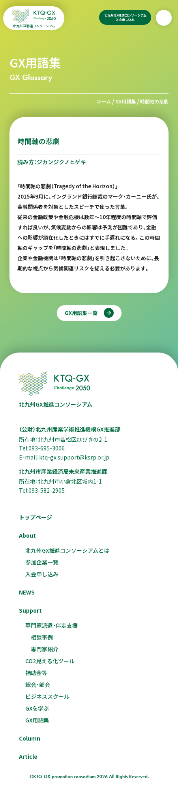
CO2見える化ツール (50, 661)
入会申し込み (41, 574)
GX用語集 (125, 101)
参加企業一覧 (41, 562)
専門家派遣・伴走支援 (51, 625)
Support (30, 610)
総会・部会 (37, 684)
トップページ (35, 517)
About (27, 535)
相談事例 (42, 637)
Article (28, 756)
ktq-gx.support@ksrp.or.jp (74, 457)
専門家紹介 (44, 649)
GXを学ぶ (37, 708)
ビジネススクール (47, 696)
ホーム (104, 101)
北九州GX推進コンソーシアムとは (67, 550)
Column (29, 738)
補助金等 (36, 672)
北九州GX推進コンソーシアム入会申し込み (125, 17)
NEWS (27, 592)
